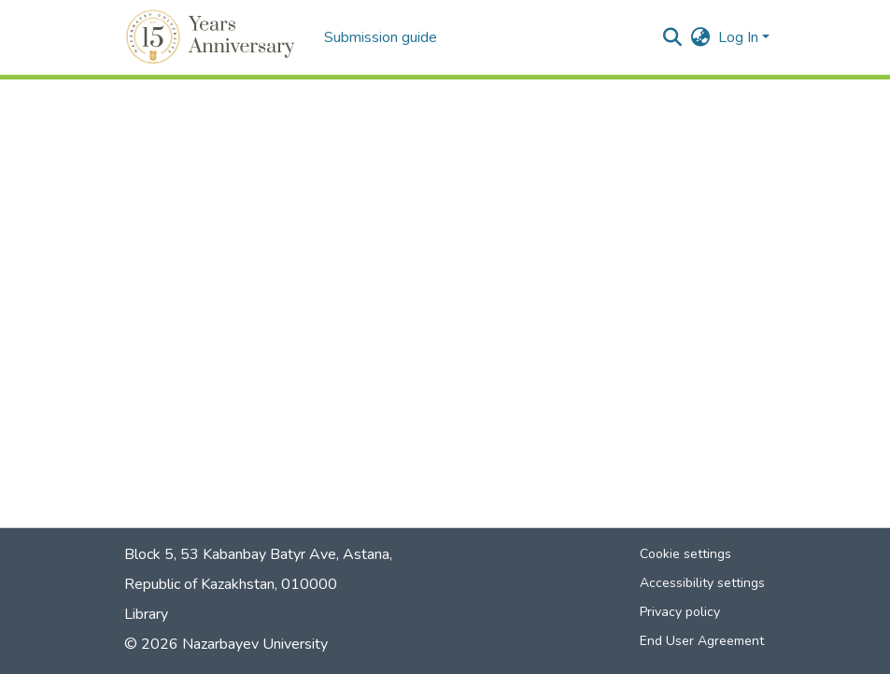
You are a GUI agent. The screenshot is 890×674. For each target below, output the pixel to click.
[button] (213, 37)
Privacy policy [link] (680, 612)
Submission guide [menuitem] (380, 37)
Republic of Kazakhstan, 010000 (230, 584)
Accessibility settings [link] (702, 583)
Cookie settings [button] (685, 554)
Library (146, 614)
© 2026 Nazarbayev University (226, 644)
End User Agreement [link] (702, 641)
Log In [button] (740, 37)
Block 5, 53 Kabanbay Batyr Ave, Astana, (258, 554)
